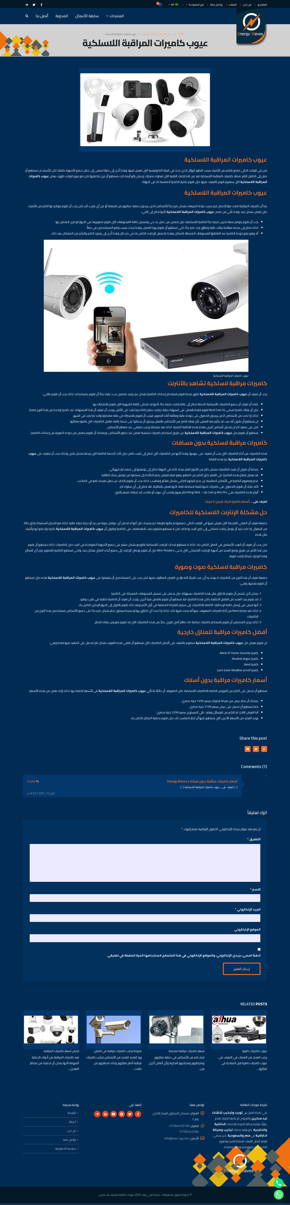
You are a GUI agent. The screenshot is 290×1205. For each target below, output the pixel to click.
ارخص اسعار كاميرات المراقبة (61, 1052)
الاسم (255, 890)
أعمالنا (72, 1123)
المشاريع (262, 4)
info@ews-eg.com (176, 1140)
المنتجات (117, 15)
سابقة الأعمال (87, 15)
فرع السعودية (196, 4)
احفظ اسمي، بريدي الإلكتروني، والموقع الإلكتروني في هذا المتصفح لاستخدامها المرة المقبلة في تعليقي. (183, 956)
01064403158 (179, 1127)
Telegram (97, 1116)
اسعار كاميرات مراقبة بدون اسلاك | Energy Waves (202, 782)
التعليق (254, 840)
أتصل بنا (42, 15)
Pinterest (121, 1116)
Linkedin (105, 1116)
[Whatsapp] (279, 1194)
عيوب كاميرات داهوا (254, 1052)
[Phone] (279, 1183)
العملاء (233, 4)
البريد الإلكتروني (248, 910)
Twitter (255, 749)
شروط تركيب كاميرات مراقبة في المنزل (118, 1052)
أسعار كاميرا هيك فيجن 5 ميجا (228, 501)
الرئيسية (72, 1114)
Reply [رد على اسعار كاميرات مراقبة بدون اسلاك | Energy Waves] (33, 782)
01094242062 (189, 1133)
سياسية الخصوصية (65, 1150)
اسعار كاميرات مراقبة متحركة (186, 1052)
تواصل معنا (216, 4)
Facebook (264, 749)
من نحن (247, 4)
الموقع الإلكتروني (247, 930)
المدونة (61, 15)
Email (246, 749)
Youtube (113, 1116)
